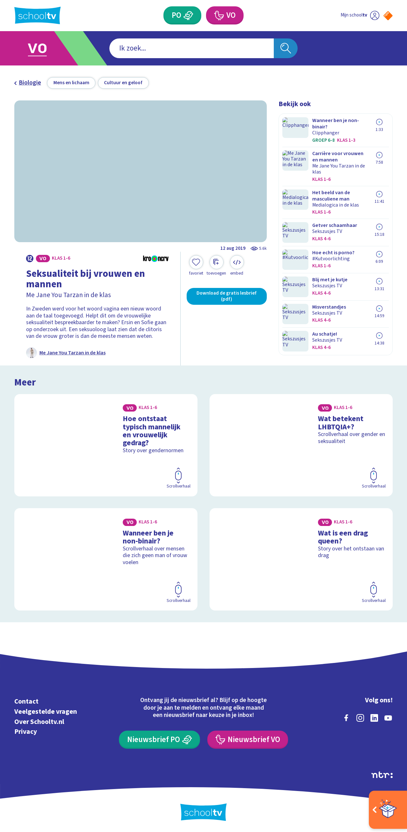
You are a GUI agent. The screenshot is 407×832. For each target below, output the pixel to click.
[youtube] (388, 717)
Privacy (25, 731)
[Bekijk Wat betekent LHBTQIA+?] (301, 444)
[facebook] (346, 717)
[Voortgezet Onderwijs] (218, 15)
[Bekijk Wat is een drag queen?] (301, 558)
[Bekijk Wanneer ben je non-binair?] (106, 558)
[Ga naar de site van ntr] (382, 773)
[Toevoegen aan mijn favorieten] (196, 265)
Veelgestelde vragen (45, 711)
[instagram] (360, 717)
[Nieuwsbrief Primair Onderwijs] (159, 739)
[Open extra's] (388, 810)
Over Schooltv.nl (39, 721)
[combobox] (191, 48)
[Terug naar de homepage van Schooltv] (37, 15)
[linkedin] (374, 717)
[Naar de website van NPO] (388, 16)
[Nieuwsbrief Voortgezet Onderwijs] (247, 739)
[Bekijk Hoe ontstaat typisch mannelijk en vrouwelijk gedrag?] (106, 444)
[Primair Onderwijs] (188, 15)
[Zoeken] (286, 48)
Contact (26, 701)
